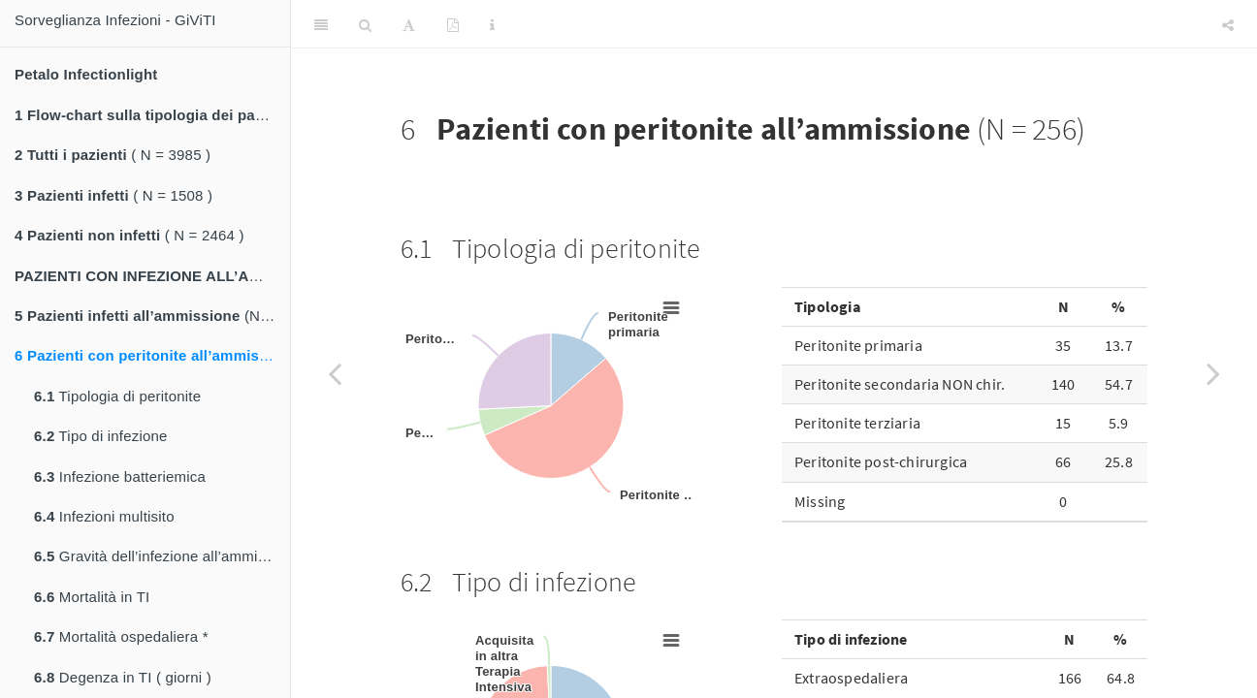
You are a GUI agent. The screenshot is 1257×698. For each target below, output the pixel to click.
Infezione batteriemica (120, 476)
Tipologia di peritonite (117, 396)
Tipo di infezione (101, 436)
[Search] (365, 24)
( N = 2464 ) (129, 235)
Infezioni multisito (104, 516)
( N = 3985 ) (112, 154)
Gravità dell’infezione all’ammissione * (162, 556)
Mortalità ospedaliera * (121, 636)
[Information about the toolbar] (492, 24)
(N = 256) (152, 355)
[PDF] (453, 24)
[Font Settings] (409, 24)
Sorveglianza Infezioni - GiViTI (115, 20)
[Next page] (1213, 373)
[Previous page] (334, 373)
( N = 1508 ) (113, 195)
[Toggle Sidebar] (321, 24)
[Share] (1228, 24)
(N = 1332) (152, 315)
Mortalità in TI (91, 596)
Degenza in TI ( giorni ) (122, 677)
